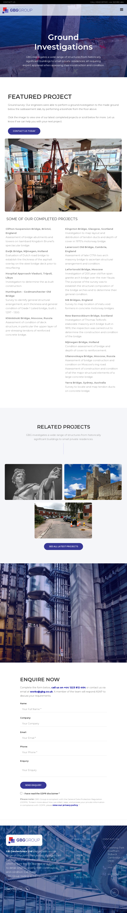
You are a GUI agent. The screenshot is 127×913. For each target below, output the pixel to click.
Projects (87, 869)
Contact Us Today (24, 131)
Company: (25, 718)
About (86, 848)
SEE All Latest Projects (63, 546)
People (87, 855)
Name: (23, 703)
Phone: (24, 746)
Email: (23, 732)
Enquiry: (24, 761)
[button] (121, 9)
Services (87, 862)
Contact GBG (90, 877)
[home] (17, 10)
